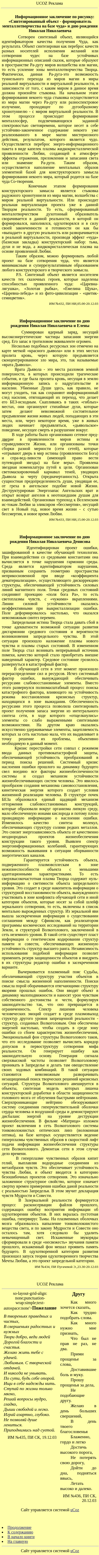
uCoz (74, 1510)
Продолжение (19, 1527)
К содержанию (20, 1532)
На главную (17, 1541)
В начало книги (21, 1537)
